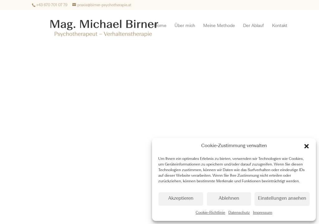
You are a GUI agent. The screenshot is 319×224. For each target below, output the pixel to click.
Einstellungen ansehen (282, 198)
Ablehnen (229, 198)
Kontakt (279, 26)
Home (160, 26)
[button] (306, 146)
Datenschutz (239, 213)
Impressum (262, 213)
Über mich (184, 26)
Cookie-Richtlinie (210, 213)
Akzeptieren (180, 198)
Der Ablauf (253, 26)
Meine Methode (219, 26)
